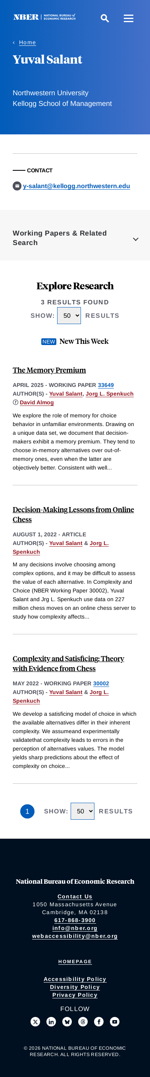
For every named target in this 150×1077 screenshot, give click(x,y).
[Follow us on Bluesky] (67, 1021)
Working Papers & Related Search (60, 238)
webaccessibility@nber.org (75, 936)
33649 (106, 385)
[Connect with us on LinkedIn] (51, 1021)
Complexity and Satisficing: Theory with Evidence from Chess (68, 663)
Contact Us (75, 896)
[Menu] (128, 18)
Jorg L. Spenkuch (110, 393)
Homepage (75, 961)
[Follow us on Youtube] (114, 1021)
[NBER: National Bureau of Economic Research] (46, 18)
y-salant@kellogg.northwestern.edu (76, 186)
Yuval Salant (66, 393)
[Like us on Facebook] (99, 1021)
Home (27, 42)
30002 (101, 683)
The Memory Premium (49, 370)
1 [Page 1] (27, 811)
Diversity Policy (75, 987)
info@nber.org (75, 928)
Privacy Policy (75, 995)
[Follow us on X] (35, 1021)
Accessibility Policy (75, 979)
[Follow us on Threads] (83, 1021)
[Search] (104, 18)
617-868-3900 (75, 920)
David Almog (37, 402)
